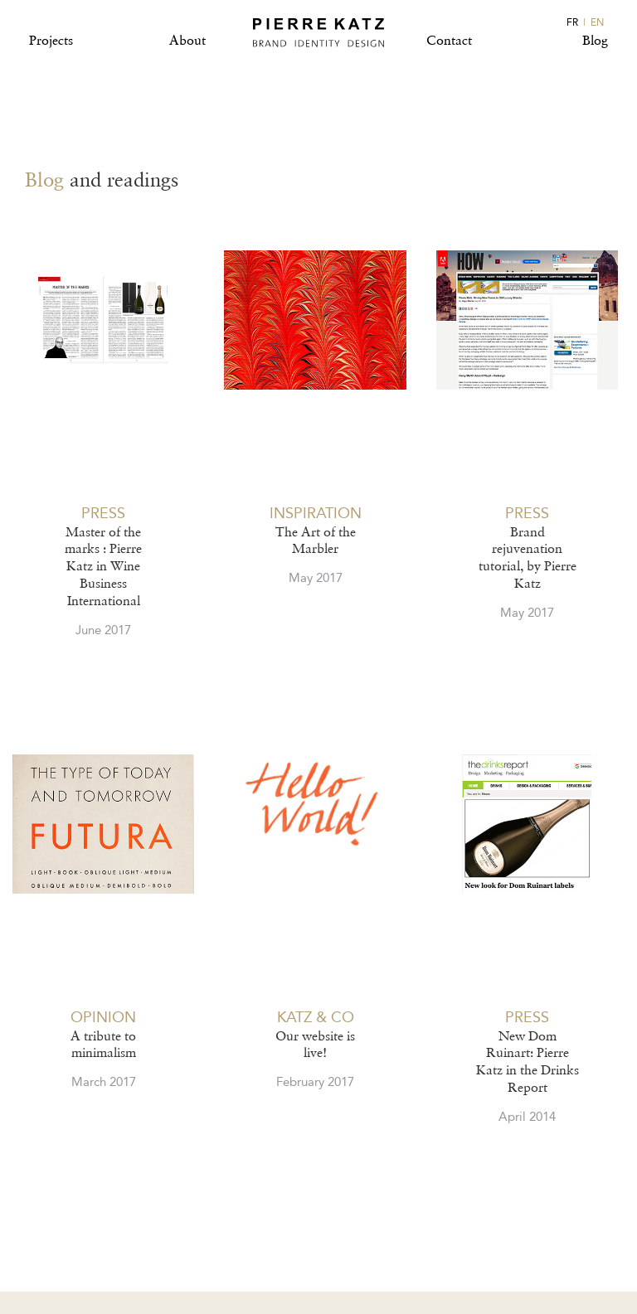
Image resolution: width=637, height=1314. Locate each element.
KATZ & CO (315, 1017)
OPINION (103, 1017)
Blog (595, 40)
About (187, 40)
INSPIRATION (316, 513)
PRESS (103, 513)
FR (572, 22)
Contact (449, 40)
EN (597, 22)
